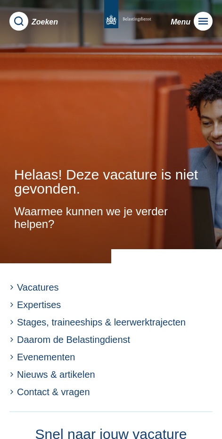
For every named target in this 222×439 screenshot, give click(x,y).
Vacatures (34, 287)
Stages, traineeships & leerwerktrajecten (97, 322)
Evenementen (42, 357)
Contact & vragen (49, 392)
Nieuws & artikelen (52, 374)
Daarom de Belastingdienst (69, 339)
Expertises (35, 305)
